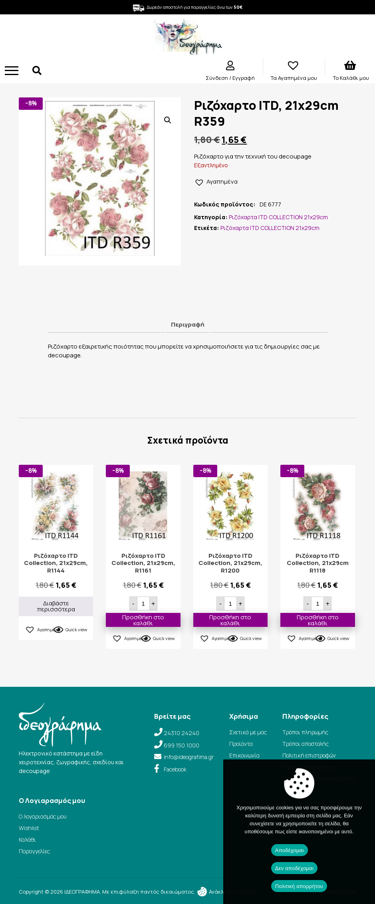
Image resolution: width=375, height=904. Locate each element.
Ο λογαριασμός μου (43, 816)
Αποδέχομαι (289, 850)
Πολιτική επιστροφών (309, 755)
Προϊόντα (241, 743)
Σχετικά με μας (248, 732)
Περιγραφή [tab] (187, 324)
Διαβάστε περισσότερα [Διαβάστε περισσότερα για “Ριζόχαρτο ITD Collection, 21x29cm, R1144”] (56, 606)
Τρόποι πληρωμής (305, 732)
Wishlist (29, 828)
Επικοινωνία (244, 755)
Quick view (76, 629)
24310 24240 (181, 733)
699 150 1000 (181, 745)
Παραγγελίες (34, 851)
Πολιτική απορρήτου (299, 886)
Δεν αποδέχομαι (294, 868)
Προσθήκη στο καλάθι (143, 620)
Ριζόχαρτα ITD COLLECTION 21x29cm (278, 217)
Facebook (175, 769)
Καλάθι (27, 839)
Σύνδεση (217, 77)
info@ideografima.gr (189, 757)
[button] (168, 120)
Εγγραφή (243, 77)
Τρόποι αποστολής (305, 743)
